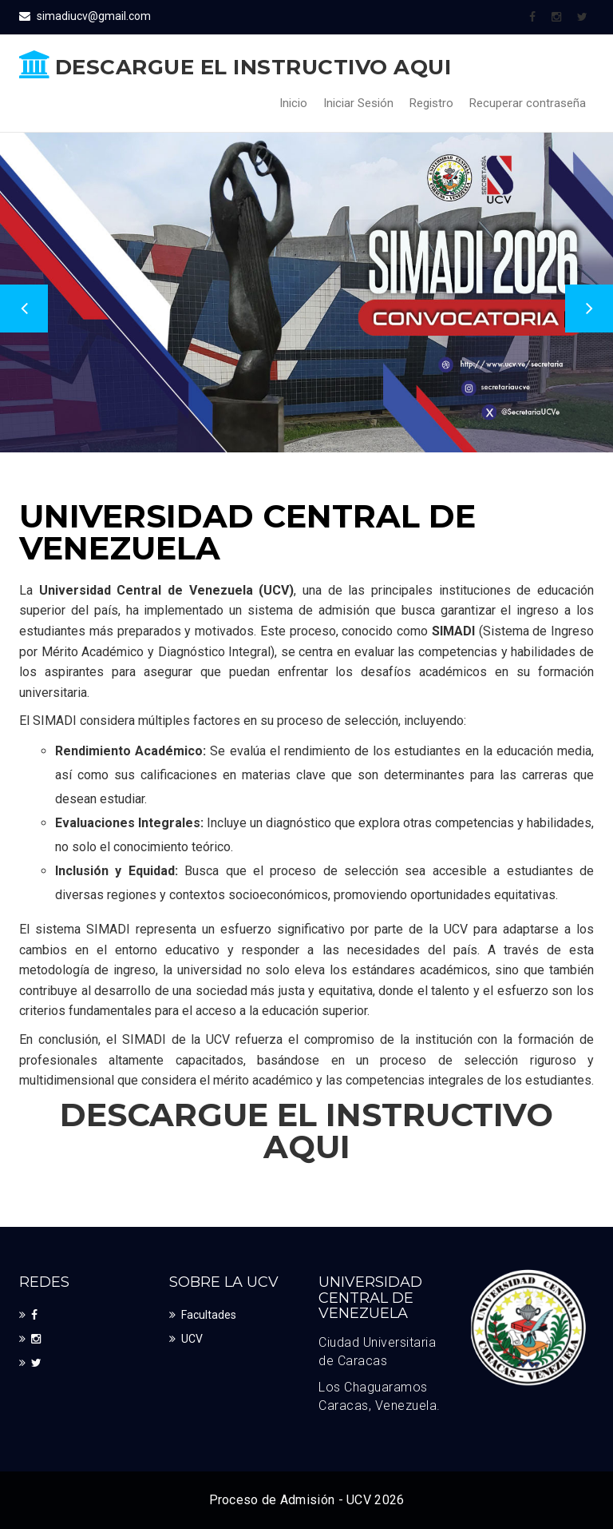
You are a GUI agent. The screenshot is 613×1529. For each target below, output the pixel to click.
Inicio (293, 103)
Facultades (208, 1314)
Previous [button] (24, 308)
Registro (431, 103)
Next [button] (589, 308)
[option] (306, 292)
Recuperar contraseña (527, 103)
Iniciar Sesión (358, 103)
